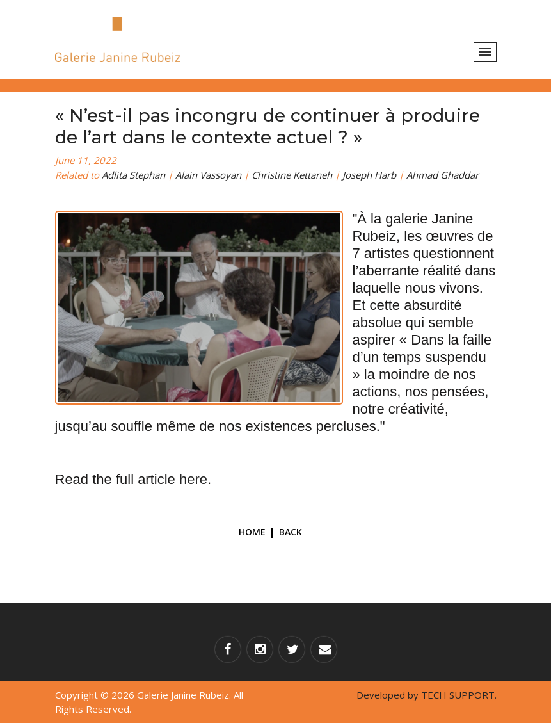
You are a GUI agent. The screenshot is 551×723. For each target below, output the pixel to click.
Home (252, 532)
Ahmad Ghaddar (442, 174)
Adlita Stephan (133, 174)
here (193, 479)
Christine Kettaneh (292, 174)
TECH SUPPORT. (459, 694)
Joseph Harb (369, 174)
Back (290, 532)
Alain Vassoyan (208, 174)
